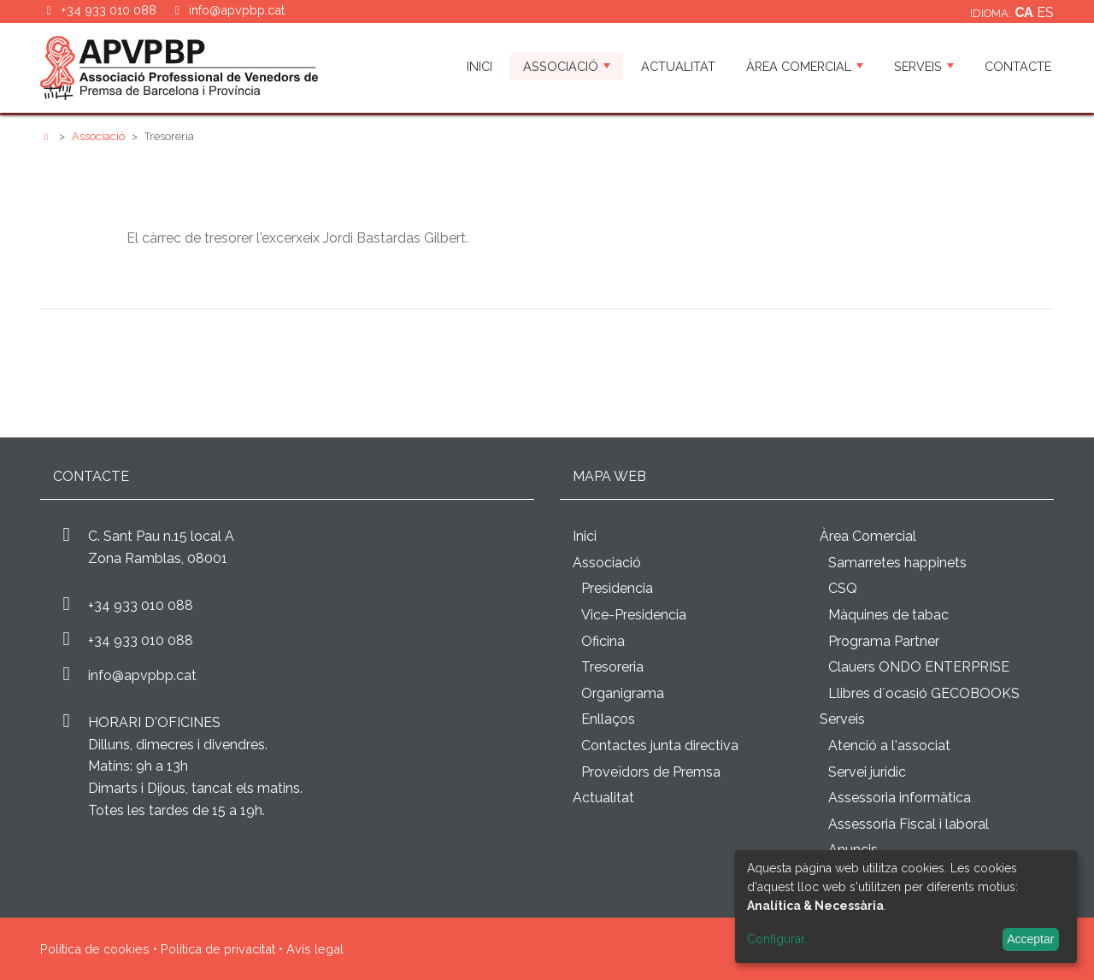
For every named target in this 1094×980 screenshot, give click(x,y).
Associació (566, 66)
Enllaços (608, 719)
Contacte (1018, 66)
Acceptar (1030, 939)
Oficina (603, 641)
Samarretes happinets (897, 563)
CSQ (842, 588)
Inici (479, 66)
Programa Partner (883, 641)
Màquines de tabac (888, 615)
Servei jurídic (867, 772)
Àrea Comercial (804, 66)
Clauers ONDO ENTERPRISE (918, 667)
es (1045, 12)
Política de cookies (95, 949)
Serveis (924, 66)
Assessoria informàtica (899, 797)
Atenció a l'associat (889, 745)
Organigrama (622, 693)
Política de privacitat (218, 949)
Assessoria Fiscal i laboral (908, 824)
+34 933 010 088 (140, 605)
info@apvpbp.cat (237, 10)
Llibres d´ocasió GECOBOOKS (924, 693)
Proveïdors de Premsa (651, 772)
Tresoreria (612, 667)
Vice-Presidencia (633, 615)
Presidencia (617, 588)
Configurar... (779, 939)
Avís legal (315, 949)
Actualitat (678, 66)
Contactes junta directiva (659, 745)
